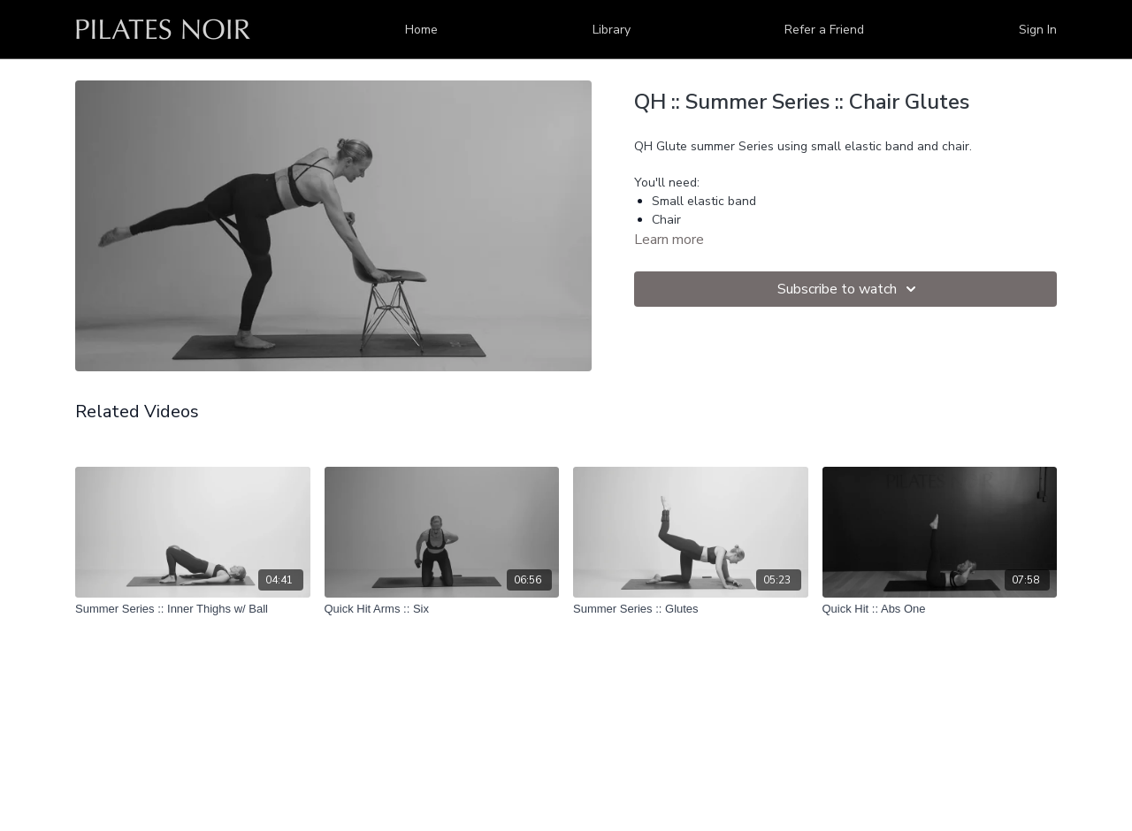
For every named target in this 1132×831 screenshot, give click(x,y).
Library (612, 29)
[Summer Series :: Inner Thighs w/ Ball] (192, 609)
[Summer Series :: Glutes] (690, 609)
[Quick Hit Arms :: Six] (442, 609)
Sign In (1038, 29)
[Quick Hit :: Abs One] (940, 609)
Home (421, 29)
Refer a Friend (824, 29)
